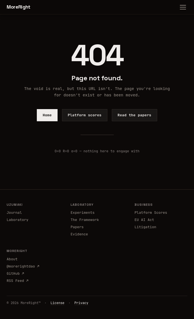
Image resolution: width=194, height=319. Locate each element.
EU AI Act (144, 219)
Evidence (79, 234)
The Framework (85, 219)
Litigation (145, 227)
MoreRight (18, 7)
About (12, 259)
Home (47, 115)
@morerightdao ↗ (23, 266)
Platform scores (85, 115)
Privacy (81, 303)
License (57, 303)
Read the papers (134, 115)
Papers (77, 227)
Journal (14, 212)
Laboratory (18, 219)
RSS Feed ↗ (18, 280)
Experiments (83, 212)
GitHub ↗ (15, 273)
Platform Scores (150, 212)
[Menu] (183, 7)
